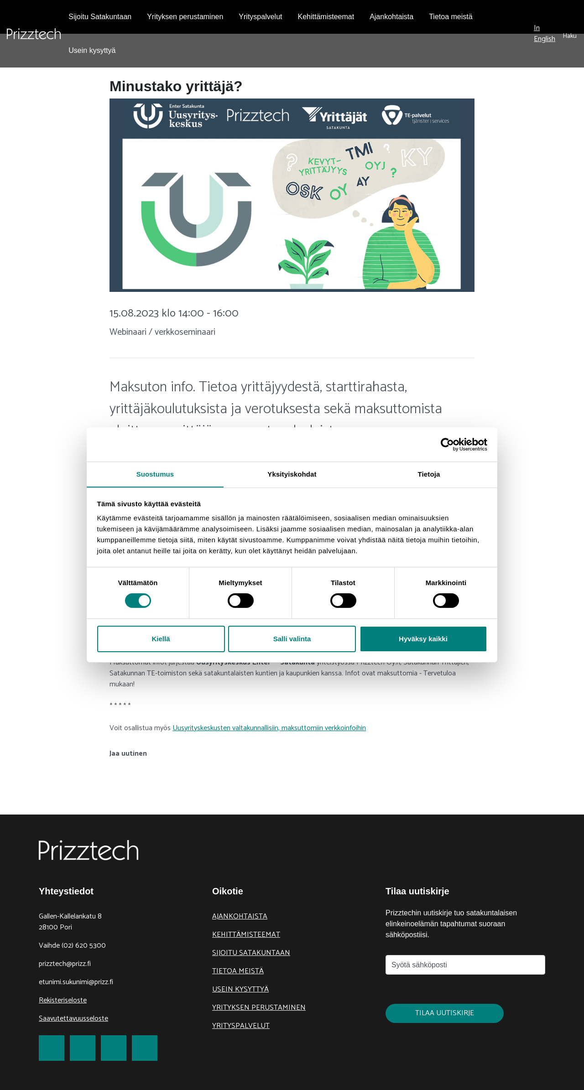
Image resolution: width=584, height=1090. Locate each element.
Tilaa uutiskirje (444, 1013)
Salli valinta (292, 639)
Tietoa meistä (238, 971)
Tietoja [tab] (429, 474)
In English (544, 33)
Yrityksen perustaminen (259, 1008)
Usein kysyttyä (240, 989)
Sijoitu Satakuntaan (251, 953)
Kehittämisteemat (246, 935)
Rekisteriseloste (63, 1000)
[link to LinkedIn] (113, 1048)
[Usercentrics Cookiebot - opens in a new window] (447, 444)
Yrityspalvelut (241, 1026)
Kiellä (160, 639)
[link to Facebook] (51, 1048)
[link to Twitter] (82, 1048)
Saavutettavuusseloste (73, 1018)
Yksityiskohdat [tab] (291, 474)
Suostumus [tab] (155, 474)
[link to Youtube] (144, 1048)
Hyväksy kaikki (423, 639)
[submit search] (570, 33)
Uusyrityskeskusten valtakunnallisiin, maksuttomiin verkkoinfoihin (269, 728)
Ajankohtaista (239, 916)
